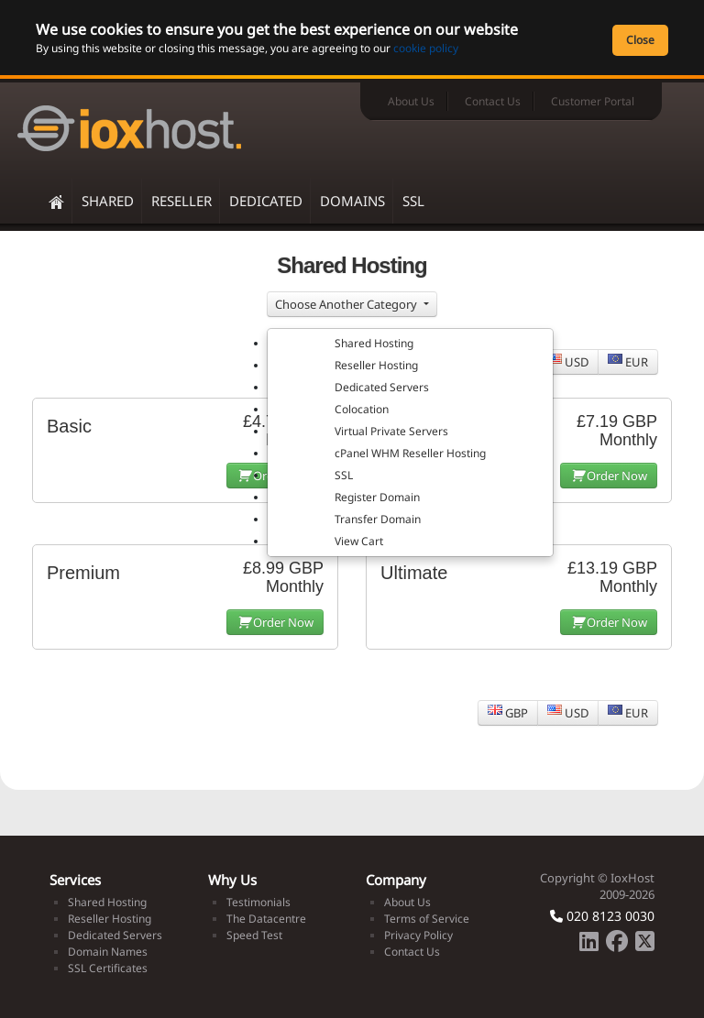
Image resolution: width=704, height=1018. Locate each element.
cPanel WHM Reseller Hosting (410, 453)
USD (567, 362)
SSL (413, 201)
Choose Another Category (347, 304)
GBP (508, 713)
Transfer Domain (378, 519)
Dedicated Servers (382, 387)
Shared (108, 201)
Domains (352, 201)
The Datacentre (266, 918)
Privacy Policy (418, 935)
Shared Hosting (374, 343)
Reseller (181, 201)
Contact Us (493, 101)
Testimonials (258, 902)
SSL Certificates (108, 968)
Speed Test (254, 935)
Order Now (608, 475)
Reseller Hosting (376, 365)
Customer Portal (592, 101)
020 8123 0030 (602, 916)
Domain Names (108, 951)
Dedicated (265, 201)
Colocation (362, 409)
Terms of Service (426, 918)
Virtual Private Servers (391, 431)
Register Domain (377, 497)
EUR (628, 362)
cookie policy (425, 48)
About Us (411, 101)
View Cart (359, 541)
